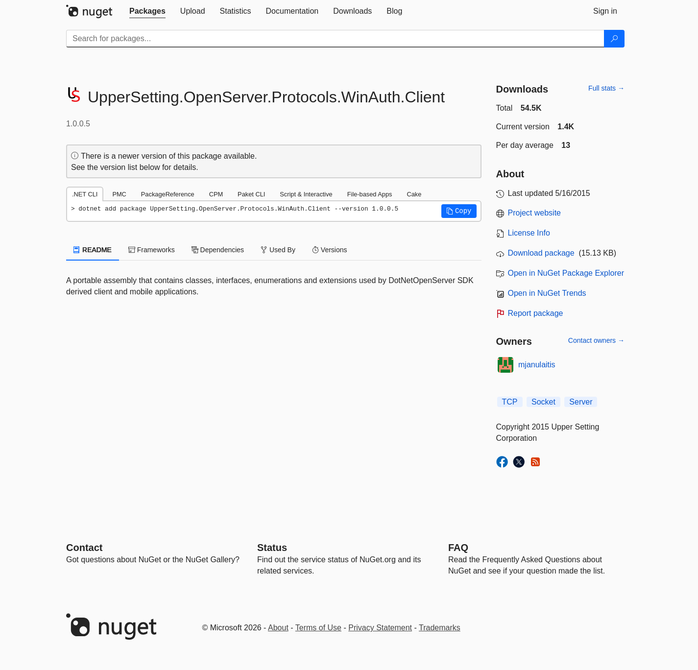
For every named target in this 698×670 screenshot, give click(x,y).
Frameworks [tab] (151, 250)
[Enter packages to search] (335, 39)
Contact (84, 547)
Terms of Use (318, 627)
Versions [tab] (329, 250)
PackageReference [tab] (167, 194)
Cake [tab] (414, 194)
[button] (459, 211)
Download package (541, 253)
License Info (529, 233)
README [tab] (92, 250)
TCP (510, 402)
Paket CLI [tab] (251, 194)
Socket (543, 402)
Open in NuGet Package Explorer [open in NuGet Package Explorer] (566, 273)
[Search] (614, 39)
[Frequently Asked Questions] (458, 547)
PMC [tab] (119, 194)
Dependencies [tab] (218, 250)
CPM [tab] (216, 194)
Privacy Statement (380, 627)
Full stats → (606, 88)
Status (272, 547)
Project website (534, 213)
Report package (535, 313)
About (278, 627)
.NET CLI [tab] (84, 194)
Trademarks (439, 627)
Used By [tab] (278, 250)
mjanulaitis (536, 364)
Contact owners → (596, 340)
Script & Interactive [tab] (306, 194)
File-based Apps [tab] (369, 194)
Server (580, 402)
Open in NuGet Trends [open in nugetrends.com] (547, 293)
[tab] (147, 11)
